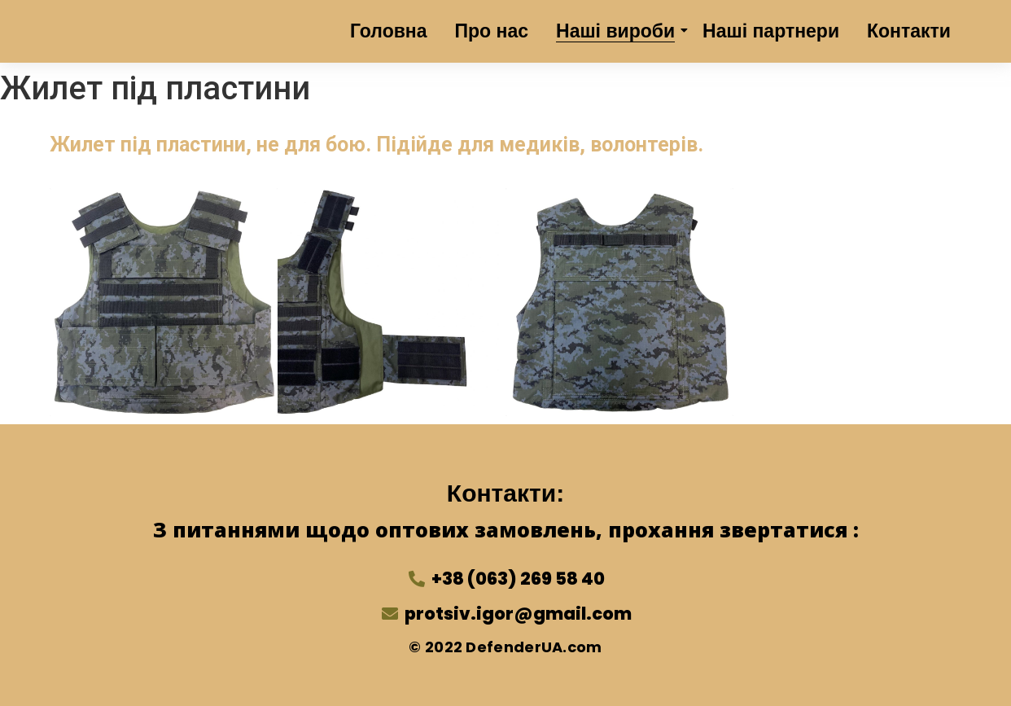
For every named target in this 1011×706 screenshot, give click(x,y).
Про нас (492, 31)
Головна (388, 31)
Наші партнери (770, 31)
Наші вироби (618, 31)
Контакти (909, 31)
